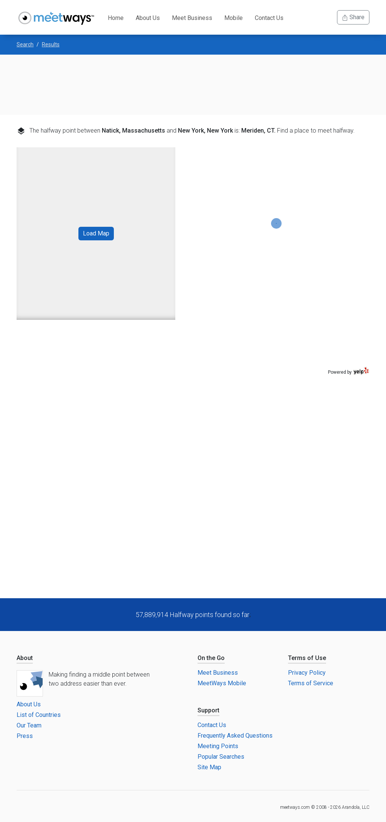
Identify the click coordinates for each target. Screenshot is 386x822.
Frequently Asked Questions (235, 735)
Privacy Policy (307, 672)
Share (353, 17)
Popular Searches (221, 756)
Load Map (96, 233)
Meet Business (192, 17)
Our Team (29, 725)
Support (208, 710)
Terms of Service (310, 683)
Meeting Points (218, 746)
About (25, 658)
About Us (148, 17)
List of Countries (39, 714)
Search (25, 44)
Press (25, 735)
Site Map (209, 767)
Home (116, 17)
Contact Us (269, 17)
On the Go (211, 658)
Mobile (233, 17)
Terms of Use (307, 658)
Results (51, 44)
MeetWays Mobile (222, 683)
